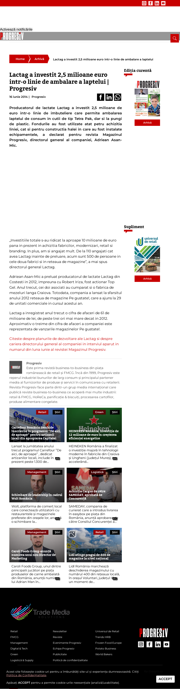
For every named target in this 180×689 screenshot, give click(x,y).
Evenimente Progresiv (68, 635)
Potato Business (106, 642)
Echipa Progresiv (65, 642)
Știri (57, 401)
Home (20, 49)
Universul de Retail (108, 622)
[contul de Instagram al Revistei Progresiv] (133, 3)
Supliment (134, 217)
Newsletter (16, 3)
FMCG (35, 36)
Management (50, 36)
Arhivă (39, 49)
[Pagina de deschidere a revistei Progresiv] (29, 19)
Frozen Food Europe (109, 635)
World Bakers (104, 649)
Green (84, 36)
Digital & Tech (69, 36)
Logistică (97, 462)
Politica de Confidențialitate (26, 675)
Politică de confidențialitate (72, 656)
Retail (24, 36)
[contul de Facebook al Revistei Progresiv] (139, 3)
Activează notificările (16, 687)
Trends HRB (103, 629)
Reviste (58, 629)
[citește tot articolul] (56, 447)
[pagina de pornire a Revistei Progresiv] (13, 36)
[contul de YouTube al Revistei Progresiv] (152, 3)
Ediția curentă (138, 60)
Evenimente (36, 3)
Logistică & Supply (101, 36)
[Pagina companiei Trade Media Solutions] (153, 626)
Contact (73, 3)
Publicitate (56, 3)
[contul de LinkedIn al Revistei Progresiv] (146, 3)
